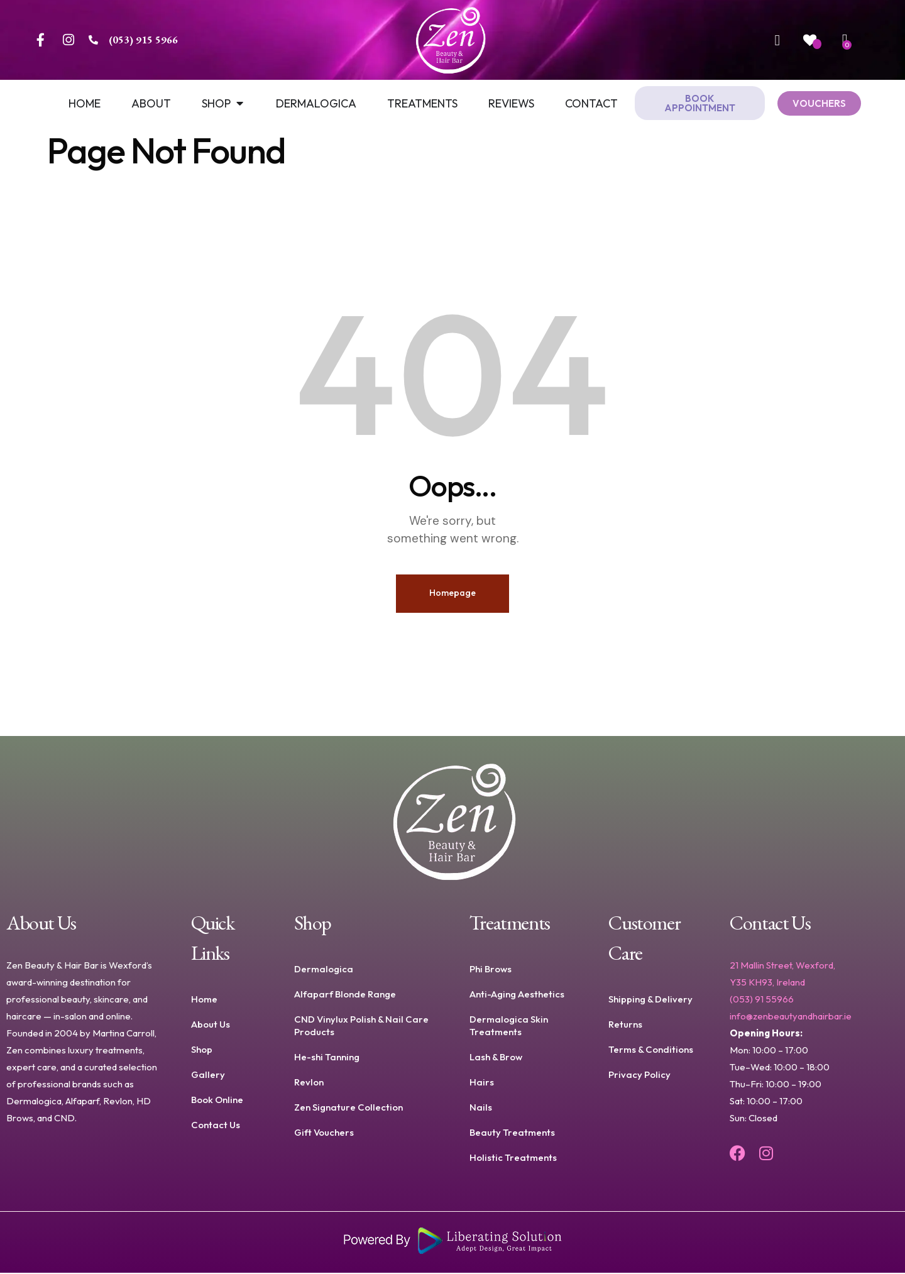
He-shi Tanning (326, 1058)
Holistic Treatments (513, 1159)
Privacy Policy (639, 1076)
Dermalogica (323, 970)
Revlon (309, 1083)
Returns (625, 1025)
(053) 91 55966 (762, 1000)
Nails (480, 1108)
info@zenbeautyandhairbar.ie (791, 1017)
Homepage (452, 594)
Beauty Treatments (512, 1133)
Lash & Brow (495, 1058)
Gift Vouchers (324, 1133)
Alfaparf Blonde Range (345, 995)
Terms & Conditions (650, 1051)
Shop (201, 1051)
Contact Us (215, 1126)
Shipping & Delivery (650, 1000)
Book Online (217, 1101)
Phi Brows (490, 970)
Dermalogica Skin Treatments (508, 1026)
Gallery (208, 1076)
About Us (210, 1025)
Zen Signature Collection (348, 1108)
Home (204, 1000)
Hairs (481, 1083)
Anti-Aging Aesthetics (516, 995)
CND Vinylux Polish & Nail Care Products (361, 1026)
